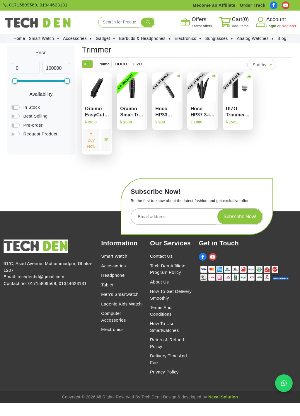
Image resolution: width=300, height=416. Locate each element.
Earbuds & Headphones (145, 38)
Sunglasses (219, 38)
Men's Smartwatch (120, 294)
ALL (87, 64)
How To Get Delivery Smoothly (171, 294)
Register (289, 26)
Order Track (252, 5)
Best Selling (35, 115)
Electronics (188, 38)
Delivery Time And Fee (168, 359)
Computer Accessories (113, 316)
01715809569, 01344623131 (35, 4)
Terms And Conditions (161, 311)
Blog (282, 38)
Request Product (40, 133)
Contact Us (161, 256)
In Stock (31, 107)
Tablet (107, 284)
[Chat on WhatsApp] (284, 383)
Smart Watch (44, 38)
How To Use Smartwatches (164, 327)
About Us (159, 281)
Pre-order (32, 125)
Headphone (113, 275)
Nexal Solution (223, 397)
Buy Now (91, 140)
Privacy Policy (164, 371)
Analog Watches (255, 38)
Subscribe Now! (240, 216)
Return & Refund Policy (167, 343)
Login (271, 26)
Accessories (77, 38)
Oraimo (103, 64)
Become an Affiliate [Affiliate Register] (214, 5)
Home (19, 38)
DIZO (137, 64)
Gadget (105, 38)
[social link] (273, 5)
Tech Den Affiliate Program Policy (167, 269)
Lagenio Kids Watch (121, 303)
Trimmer (96, 49)
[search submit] (147, 22)
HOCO (121, 64)
